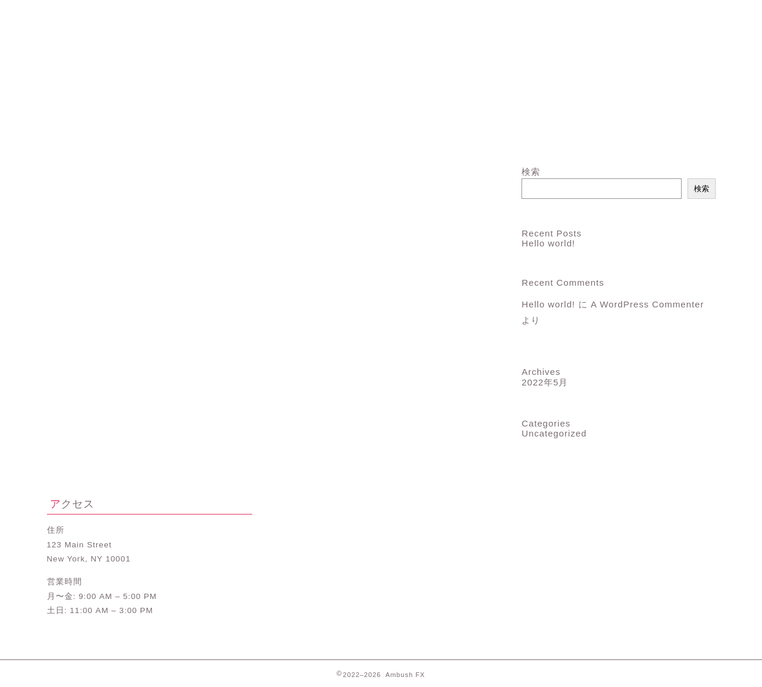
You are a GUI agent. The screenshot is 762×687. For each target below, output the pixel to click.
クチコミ (548, 135)
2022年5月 (544, 382)
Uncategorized (554, 433)
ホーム (102, 135)
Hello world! (548, 243)
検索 (530, 172)
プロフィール (214, 135)
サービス (325, 135)
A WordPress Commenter (647, 304)
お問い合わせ (659, 135)
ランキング (437, 135)
